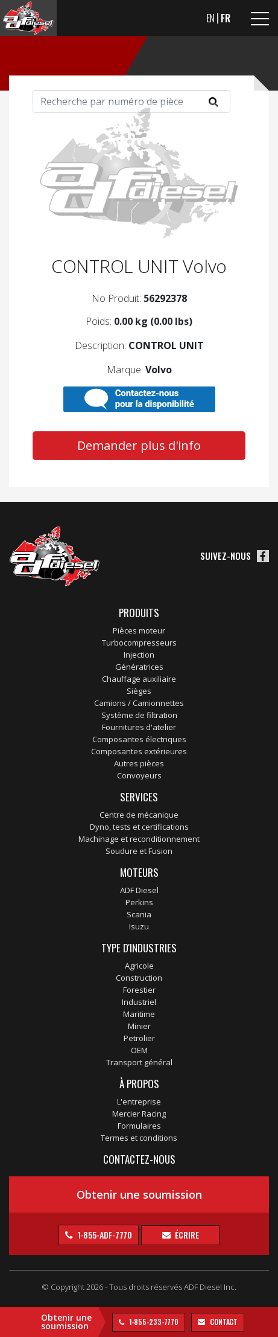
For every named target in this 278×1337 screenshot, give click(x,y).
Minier (139, 1026)
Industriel (139, 1001)
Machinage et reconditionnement (139, 838)
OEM (139, 1050)
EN (210, 18)
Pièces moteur (139, 630)
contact (223, 1321)
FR (225, 18)
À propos (139, 1083)
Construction (139, 977)
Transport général (139, 1062)
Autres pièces (139, 763)
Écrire (186, 1234)
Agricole (139, 965)
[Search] (131, 101)
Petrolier (139, 1038)
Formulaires (139, 1125)
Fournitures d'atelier (139, 727)
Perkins (139, 902)
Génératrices (139, 666)
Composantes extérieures (139, 751)
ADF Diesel (139, 890)
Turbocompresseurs (139, 642)
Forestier (139, 989)
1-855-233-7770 (153, 1321)
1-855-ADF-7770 (104, 1234)
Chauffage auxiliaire (139, 678)
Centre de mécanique (139, 814)
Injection (139, 654)
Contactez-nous (139, 1159)
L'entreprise (139, 1101)
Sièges (139, 690)
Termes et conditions (139, 1137)
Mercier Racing (139, 1113)
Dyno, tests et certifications (139, 826)
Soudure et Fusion (139, 850)
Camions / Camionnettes (139, 702)
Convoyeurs (139, 775)
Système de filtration (139, 715)
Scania (139, 914)
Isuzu (139, 926)
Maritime (139, 1013)
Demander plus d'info (139, 445)
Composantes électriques (139, 739)
